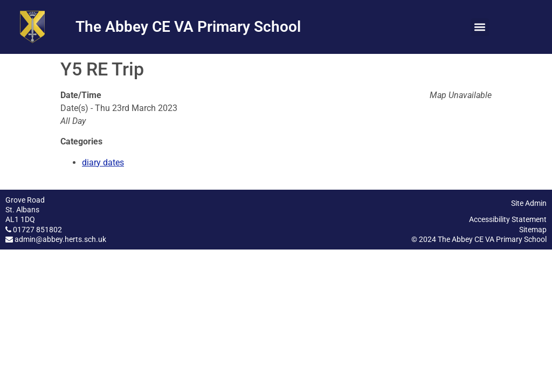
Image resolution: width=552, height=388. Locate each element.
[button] (480, 27)
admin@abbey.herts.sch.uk (60, 239)
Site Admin (529, 203)
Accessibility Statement (508, 219)
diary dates (103, 162)
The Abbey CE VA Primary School (188, 27)
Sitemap (533, 229)
